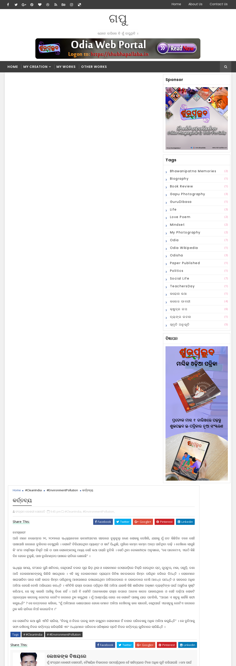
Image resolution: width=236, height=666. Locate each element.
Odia (173, 242)
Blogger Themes (82, 659)
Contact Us (219, 4)
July (110, 590)
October (113, 576)
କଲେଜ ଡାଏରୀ (179, 303)
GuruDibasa (180, 203)
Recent (107, 491)
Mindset (176, 226)
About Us (195, 4)
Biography (178, 180)
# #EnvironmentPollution (65, 248)
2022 (107, 522)
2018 (107, 535)
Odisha (175, 257)
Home (176, 4)
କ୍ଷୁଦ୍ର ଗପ (178, 311)
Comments (151, 491)
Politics (176, 272)
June (110, 595)
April (110, 604)
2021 (107, 526)
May (110, 599)
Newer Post (21, 325)
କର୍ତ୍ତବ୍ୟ (112, 563)
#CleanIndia (35, 82)
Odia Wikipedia (183, 249)
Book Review (180, 188)
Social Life (179, 280)
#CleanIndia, (74, 102)
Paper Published (184, 265)
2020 (107, 531)
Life (172, 211)
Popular (129, 491)
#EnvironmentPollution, (100, 102)
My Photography (184, 234)
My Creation (35, 66)
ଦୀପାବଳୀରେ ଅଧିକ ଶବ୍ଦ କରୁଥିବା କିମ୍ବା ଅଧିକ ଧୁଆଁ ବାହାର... (131, 570)
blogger (84, 339)
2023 (107, 517)
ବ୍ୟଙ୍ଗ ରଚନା (179, 318)
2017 (107, 540)
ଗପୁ (118, 18)
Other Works (94, 66)
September (115, 581)
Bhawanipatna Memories (192, 173)
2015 (107, 549)
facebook (34, 339)
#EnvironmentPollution (63, 82)
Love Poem (179, 219)
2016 (107, 545)
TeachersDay (181, 288)
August (112, 585)
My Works (66, 66)
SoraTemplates (33, 659)
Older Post (147, 325)
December (115, 554)
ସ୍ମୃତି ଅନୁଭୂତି (179, 326)
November (115, 559)
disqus (135, 339)
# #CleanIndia (34, 248)
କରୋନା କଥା (177, 295)
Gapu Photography (187, 196)
